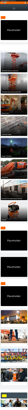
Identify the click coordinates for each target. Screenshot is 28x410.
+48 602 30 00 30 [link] (12, 0)
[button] (14, 71)
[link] (4, 2)
